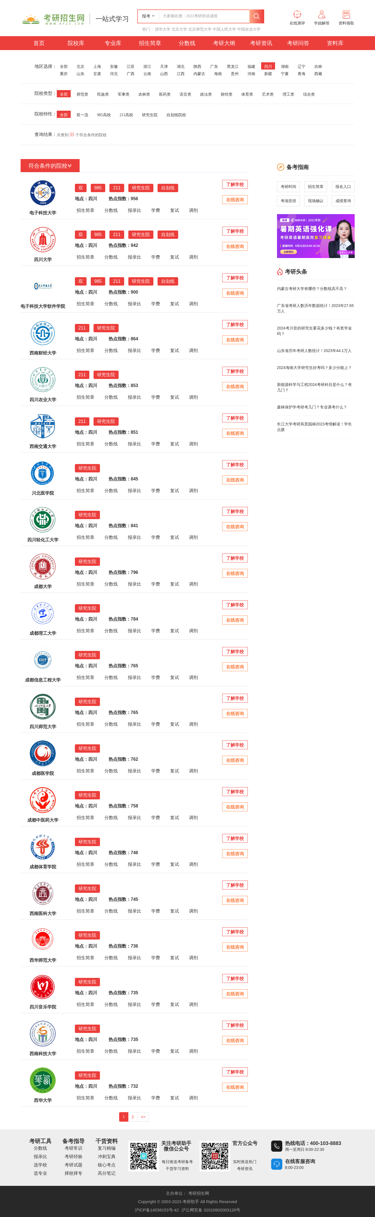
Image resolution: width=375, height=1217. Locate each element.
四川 (268, 67)
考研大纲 (224, 43)
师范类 (82, 94)
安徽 (114, 67)
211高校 (126, 115)
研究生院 (150, 115)
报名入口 (343, 186)
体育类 (247, 94)
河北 (114, 74)
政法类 (206, 94)
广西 (130, 74)
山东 (80, 74)
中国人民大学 (224, 29)
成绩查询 (343, 201)
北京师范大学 (200, 29)
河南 (251, 74)
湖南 (285, 67)
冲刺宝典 (107, 1156)
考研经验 (73, 1156)
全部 (64, 67)
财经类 (226, 94)
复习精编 (107, 1148)
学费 (155, 210)
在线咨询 (235, 199)
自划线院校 (176, 115)
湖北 (181, 67)
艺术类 (268, 94)
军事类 (123, 94)
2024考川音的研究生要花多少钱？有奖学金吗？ (314, 331)
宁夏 (285, 74)
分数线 (187, 43)
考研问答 (298, 43)
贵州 (235, 74)
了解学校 (235, 184)
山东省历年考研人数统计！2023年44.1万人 (314, 350)
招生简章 (150, 43)
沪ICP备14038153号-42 (157, 1210)
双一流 (82, 115)
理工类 (288, 94)
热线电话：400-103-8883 (313, 1143)
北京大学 (179, 29)
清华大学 (162, 29)
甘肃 (97, 74)
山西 (164, 74)
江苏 (130, 67)
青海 (301, 74)
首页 (39, 43)
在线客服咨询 (300, 1161)
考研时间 (288, 186)
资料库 (335, 43)
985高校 (104, 115)
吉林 (318, 67)
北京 (80, 67)
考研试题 (73, 1165)
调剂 (193, 210)
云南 (147, 74)
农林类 (144, 94)
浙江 (147, 67)
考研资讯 (261, 43)
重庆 (64, 74)
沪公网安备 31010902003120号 (211, 1210)
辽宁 (301, 67)
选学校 (40, 1165)
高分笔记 (107, 1173)
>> (143, 1117)
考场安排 (288, 201)
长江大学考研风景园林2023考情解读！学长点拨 (314, 427)
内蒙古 (199, 74)
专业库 (113, 43)
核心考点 (107, 1165)
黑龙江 (233, 67)
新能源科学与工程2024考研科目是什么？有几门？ (314, 387)
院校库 (76, 43)
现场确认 (315, 201)
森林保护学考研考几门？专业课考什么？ (312, 407)
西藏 (318, 74)
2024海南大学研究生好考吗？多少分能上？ (314, 367)
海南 (218, 74)
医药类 (165, 94)
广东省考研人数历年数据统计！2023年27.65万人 (315, 308)
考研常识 (73, 1148)
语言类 (185, 94)
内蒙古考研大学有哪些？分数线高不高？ (312, 288)
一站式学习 (112, 19)
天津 (164, 67)
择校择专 (73, 1173)
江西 (181, 74)
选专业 (40, 1173)
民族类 (103, 94)
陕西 (197, 67)
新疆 (268, 74)
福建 (251, 67)
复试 (174, 210)
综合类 (309, 94)
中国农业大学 (249, 29)
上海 (97, 67)
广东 (214, 67)
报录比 (134, 210)
